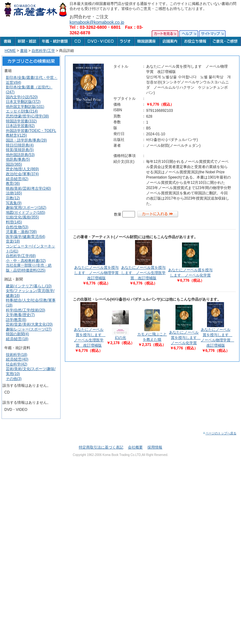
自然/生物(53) (17, 227)
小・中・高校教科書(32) (26, 261)
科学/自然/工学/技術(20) (25, 310)
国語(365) (14, 164)
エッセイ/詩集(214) (22, 111)
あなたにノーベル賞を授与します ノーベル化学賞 (185, 337)
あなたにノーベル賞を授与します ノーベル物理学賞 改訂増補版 (98, 272)
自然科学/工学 (43, 50)
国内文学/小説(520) (22, 97)
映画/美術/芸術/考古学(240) (28, 188)
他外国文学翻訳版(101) (25, 106)
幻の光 (120, 337)
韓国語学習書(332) (21, 121)
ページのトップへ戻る (219, 433)
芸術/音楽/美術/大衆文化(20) (29, 324)
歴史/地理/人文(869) (22, 169)
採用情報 (154, 447)
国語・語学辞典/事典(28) (26, 140)
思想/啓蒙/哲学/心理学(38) (27, 116)
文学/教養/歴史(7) (20, 315)
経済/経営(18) (17, 339)
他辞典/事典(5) (18, 159)
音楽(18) (13, 241)
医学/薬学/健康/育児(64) (25, 236)
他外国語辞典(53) (20, 155)
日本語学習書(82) (20, 126)
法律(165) (14, 193)
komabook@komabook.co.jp (97, 22)
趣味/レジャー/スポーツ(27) (29, 329)
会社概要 (135, 447)
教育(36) (13, 183)
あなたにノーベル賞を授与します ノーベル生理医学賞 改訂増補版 (143, 272)
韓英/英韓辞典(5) (20, 150)
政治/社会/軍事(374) (22, 174)
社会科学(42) (16, 364)
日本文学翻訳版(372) (23, 101)
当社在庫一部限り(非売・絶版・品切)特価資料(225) (29, 267)
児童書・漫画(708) (21, 232)
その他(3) (14, 379)
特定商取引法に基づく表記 (101, 447)
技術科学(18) (16, 354)
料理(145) (14, 222)
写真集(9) (14, 203)
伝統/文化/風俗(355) (22, 217)
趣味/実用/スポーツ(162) (26, 207)
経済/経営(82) (17, 179)
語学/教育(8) (16, 320)
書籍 (23, 50)
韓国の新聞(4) (17, 334)
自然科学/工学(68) (21, 256)
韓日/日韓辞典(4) (20, 145)
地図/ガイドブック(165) (25, 212)
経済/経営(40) (17, 359)
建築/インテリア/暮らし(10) (29, 286)
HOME (10, 50)
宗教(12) (13, 198)
